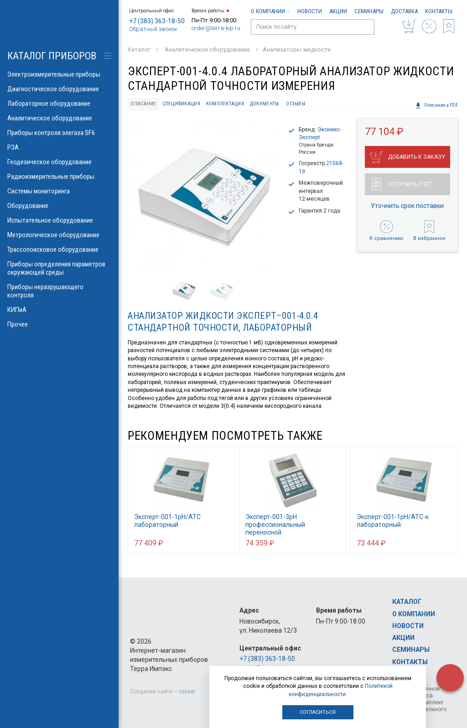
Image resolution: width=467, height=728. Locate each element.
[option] (204, 196)
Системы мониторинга (59, 191)
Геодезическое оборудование (59, 162)
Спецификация (181, 104)
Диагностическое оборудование (59, 89)
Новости (309, 11)
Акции (338, 11)
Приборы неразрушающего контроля (59, 291)
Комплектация (225, 104)
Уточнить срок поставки (407, 205)
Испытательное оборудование (59, 220)
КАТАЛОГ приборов (51, 56)
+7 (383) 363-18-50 (157, 21)
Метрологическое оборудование (59, 235)
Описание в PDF (436, 105)
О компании (270, 11)
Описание (143, 104)
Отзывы (295, 104)
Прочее (59, 324)
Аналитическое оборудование (59, 118)
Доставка (404, 11)
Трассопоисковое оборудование (59, 249)
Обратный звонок (153, 29)
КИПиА (59, 310)
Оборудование (59, 206)
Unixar (187, 691)
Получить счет (402, 184)
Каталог (406, 601)
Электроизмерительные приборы (59, 74)
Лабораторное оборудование (59, 103)
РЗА (59, 147)
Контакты (438, 11)
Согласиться (318, 712)
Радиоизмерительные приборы (59, 176)
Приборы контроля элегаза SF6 (59, 133)
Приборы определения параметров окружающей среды (59, 268)
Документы (264, 104)
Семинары (369, 11)
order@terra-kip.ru (216, 28)
